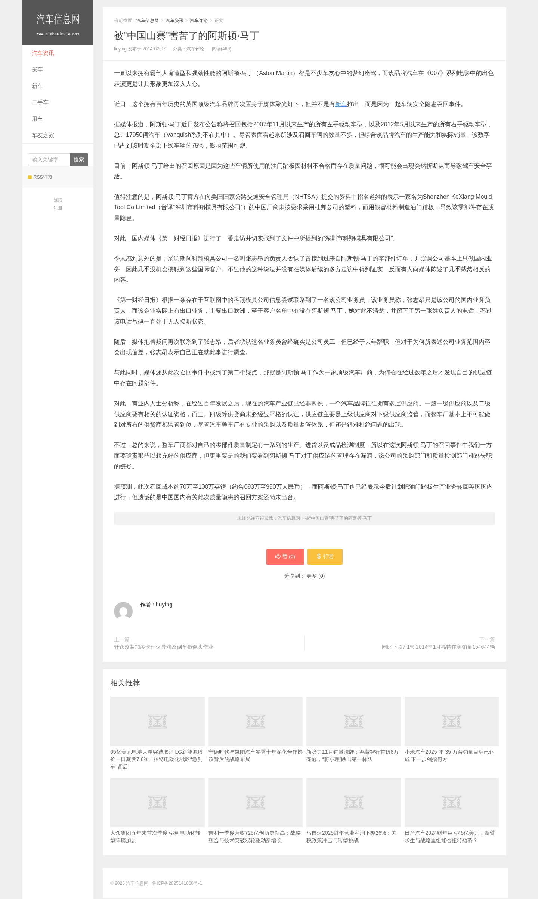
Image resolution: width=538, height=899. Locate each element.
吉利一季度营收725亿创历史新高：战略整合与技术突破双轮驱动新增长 (255, 822)
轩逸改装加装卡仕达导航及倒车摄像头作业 (163, 648)
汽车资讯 (43, 53)
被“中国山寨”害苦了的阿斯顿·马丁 (186, 35)
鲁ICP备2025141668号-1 (177, 884)
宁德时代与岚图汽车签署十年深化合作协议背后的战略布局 (255, 741)
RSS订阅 (40, 177)
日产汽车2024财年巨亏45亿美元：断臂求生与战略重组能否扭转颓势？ (452, 822)
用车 (37, 118)
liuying (164, 605)
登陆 (57, 200)
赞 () (284, 557)
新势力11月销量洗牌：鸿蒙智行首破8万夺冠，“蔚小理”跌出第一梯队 (353, 741)
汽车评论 (199, 20)
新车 (37, 86)
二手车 (40, 102)
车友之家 (43, 135)
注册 (57, 208)
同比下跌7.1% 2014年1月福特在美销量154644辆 (438, 648)
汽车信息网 (57, 22)
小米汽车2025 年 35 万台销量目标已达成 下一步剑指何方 (452, 741)
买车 (37, 69)
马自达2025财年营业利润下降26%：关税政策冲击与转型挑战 (353, 822)
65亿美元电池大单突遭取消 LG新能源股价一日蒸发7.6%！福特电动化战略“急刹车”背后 (157, 745)
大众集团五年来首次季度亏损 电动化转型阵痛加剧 (157, 822)
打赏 (326, 557)
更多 (311, 577)
